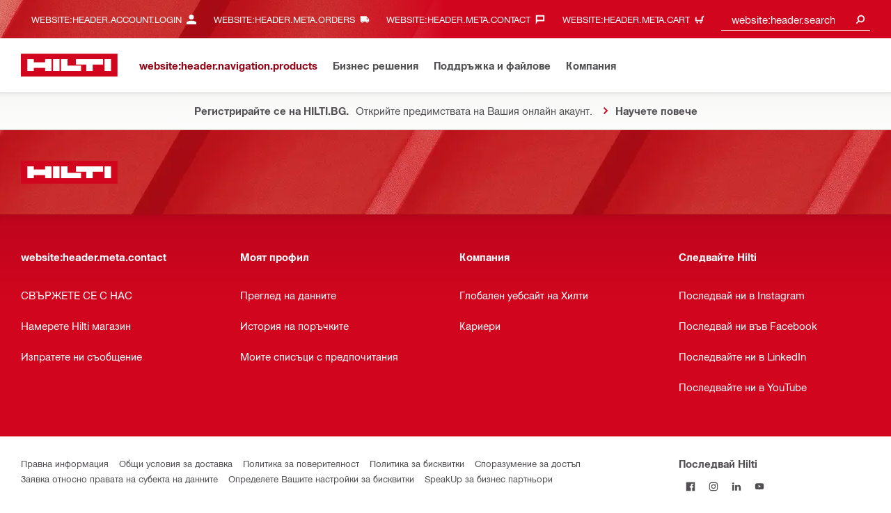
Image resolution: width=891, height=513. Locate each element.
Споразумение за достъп (528, 463)
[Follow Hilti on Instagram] (713, 486)
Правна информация (65, 463)
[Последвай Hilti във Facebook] (690, 486)
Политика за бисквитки (417, 463)
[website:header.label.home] (69, 65)
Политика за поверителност (301, 463)
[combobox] (795, 19)
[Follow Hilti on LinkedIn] (736, 486)
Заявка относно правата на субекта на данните (119, 478)
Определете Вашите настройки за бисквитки (321, 478)
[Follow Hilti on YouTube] (759, 486)
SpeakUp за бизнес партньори (489, 478)
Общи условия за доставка (175, 463)
